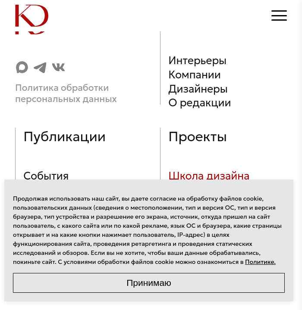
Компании (194, 74)
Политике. (260, 262)
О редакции (199, 102)
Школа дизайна (208, 176)
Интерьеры (197, 60)
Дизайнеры (198, 89)
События (46, 176)
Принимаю (148, 283)
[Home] (32, 16)
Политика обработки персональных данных (66, 93)
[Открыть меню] (279, 15)
